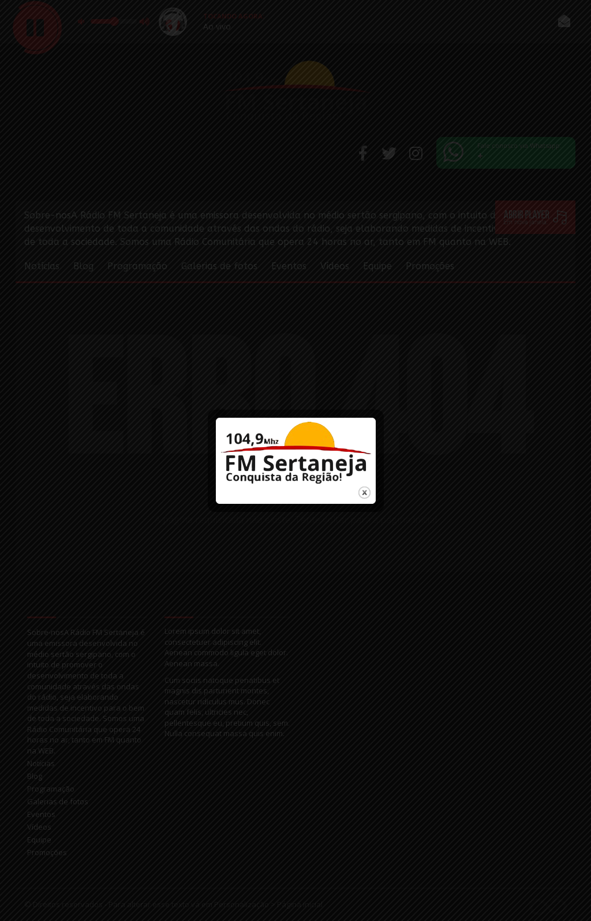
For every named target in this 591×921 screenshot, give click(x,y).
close (364, 484)
